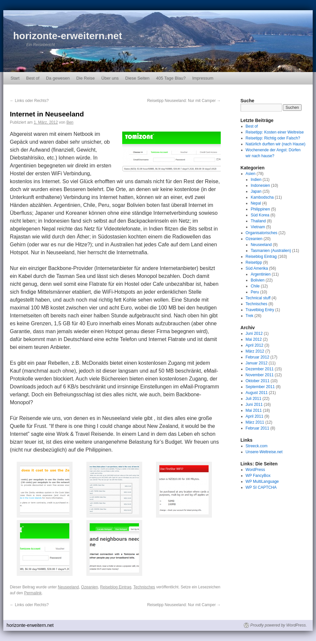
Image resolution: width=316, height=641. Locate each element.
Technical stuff (258, 298)
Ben (69, 122)
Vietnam (258, 227)
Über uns (110, 78)
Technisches (144, 587)
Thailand (258, 221)
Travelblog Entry (260, 310)
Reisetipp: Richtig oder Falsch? (273, 138)
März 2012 (255, 351)
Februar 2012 (257, 357)
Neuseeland (68, 587)
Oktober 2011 (258, 381)
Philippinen (260, 209)
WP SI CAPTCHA (261, 487)
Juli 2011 (253, 398)
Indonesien (260, 185)
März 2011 (255, 422)
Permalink (32, 593)
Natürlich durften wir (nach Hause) (275, 144)
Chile (255, 286)
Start (15, 78)
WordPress (255, 469)
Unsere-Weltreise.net (264, 452)
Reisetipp (254, 262)
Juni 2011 (254, 404)
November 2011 (260, 375)
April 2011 (254, 416)
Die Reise (85, 78)
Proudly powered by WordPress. (278, 625)
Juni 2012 (254, 333)
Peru (255, 292)
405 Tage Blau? (171, 78)
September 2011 (260, 386)
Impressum (202, 78)
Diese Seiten (137, 78)
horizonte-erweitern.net (67, 35)
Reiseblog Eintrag (115, 587)
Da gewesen (58, 78)
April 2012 (254, 345)
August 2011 (257, 392)
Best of (32, 78)
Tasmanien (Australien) (271, 250)
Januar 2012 (257, 363)
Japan (256, 191)
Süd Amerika (257, 268)
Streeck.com (257, 446)
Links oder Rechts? (29, 100)
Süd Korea (260, 215)
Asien (251, 173)
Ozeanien (89, 587)
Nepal (256, 203)
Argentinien (261, 274)
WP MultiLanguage (262, 481)
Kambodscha (262, 197)
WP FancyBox (258, 475)
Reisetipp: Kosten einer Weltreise (275, 132)
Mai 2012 (254, 339)
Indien (256, 179)
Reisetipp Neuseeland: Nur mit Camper (184, 100)
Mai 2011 (254, 410)
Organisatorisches (262, 233)
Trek (250, 315)
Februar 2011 (257, 428)
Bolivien (257, 280)
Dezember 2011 (260, 369)
